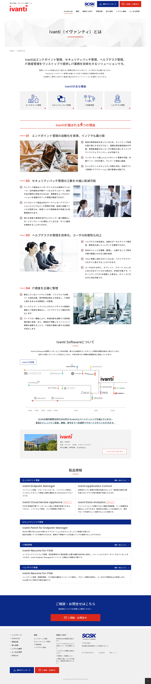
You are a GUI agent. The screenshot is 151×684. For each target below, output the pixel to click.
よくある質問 (134, 11)
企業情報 (102, 653)
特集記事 (99, 11)
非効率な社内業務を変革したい (65, 640)
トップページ (17, 635)
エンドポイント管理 (40, 639)
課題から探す (87, 11)
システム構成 (121, 11)
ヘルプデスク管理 (40, 647)
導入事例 (109, 11)
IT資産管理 (38, 644)
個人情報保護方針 (88, 653)
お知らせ (15, 655)
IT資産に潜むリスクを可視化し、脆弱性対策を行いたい (65, 661)
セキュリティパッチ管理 (42, 642)
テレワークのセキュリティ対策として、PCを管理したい (65, 646)
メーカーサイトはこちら (114, 451)
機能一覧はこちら (120, 480)
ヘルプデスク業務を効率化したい (65, 652)
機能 (77, 11)
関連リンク (113, 653)
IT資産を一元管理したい (64, 656)
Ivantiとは (68, 11)
